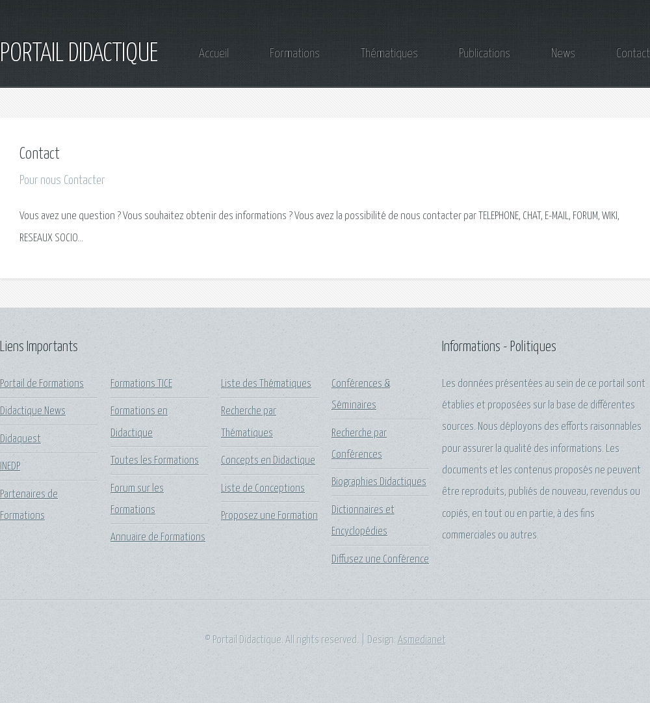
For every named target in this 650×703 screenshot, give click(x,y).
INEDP (10, 466)
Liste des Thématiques (266, 384)
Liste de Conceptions (263, 488)
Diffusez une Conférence (380, 559)
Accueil (214, 53)
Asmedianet (422, 640)
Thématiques (389, 53)
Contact (633, 53)
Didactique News (33, 411)
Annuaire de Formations (157, 537)
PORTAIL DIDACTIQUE (79, 54)
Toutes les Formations (154, 460)
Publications (484, 53)
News (563, 53)
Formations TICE (141, 384)
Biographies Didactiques (379, 482)
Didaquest (20, 439)
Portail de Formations (42, 384)
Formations (295, 53)
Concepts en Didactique (268, 460)
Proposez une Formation (269, 516)
